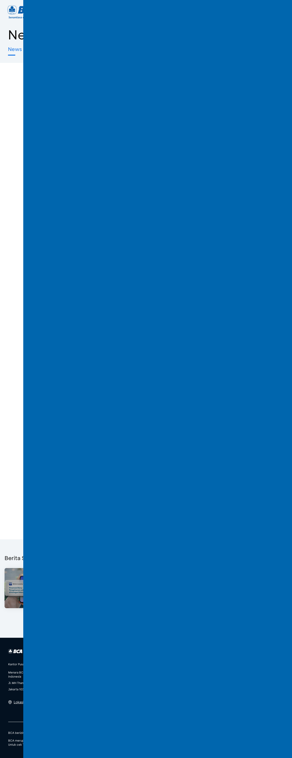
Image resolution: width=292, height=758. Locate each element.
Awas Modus (105, 49)
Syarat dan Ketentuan (249, 732)
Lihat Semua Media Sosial (116, 700)
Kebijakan (222, 732)
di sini (74, 744)
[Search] (216, 12)
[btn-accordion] (27, 664)
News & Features (29, 49)
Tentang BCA (166, 11)
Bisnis (136, 11)
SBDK (207, 732)
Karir (196, 11)
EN (262, 12)
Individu (110, 11)
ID (253, 12)
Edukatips (69, 49)
